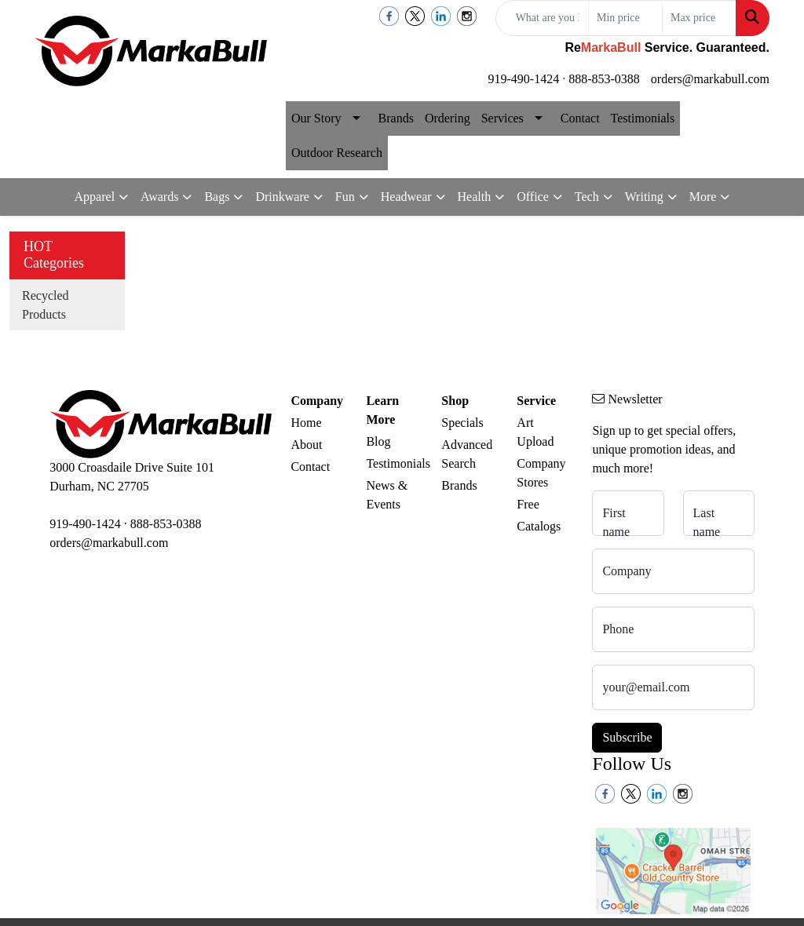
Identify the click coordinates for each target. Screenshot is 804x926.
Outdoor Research (336, 152)
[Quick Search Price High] (699, 18)
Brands (396, 118)
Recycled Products (45, 305)
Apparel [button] (95, 196)
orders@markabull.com (710, 79)
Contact (580, 118)
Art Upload (535, 432)
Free (528, 504)
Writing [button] (644, 196)
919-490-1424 (524, 79)
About (306, 444)
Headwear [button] (406, 196)
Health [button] (475, 196)
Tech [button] (587, 196)
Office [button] (533, 196)
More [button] (703, 196)
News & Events (386, 495)
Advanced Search (466, 454)
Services (502, 118)
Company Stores (541, 473)
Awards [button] (159, 196)
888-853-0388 (604, 79)
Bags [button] (216, 196)
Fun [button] (345, 196)
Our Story (316, 118)
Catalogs (539, 526)
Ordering (447, 118)
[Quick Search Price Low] (625, 18)
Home (306, 422)
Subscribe (627, 737)
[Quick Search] (542, 18)
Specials (462, 422)
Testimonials (643, 118)
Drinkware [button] (282, 196)
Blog (378, 441)
